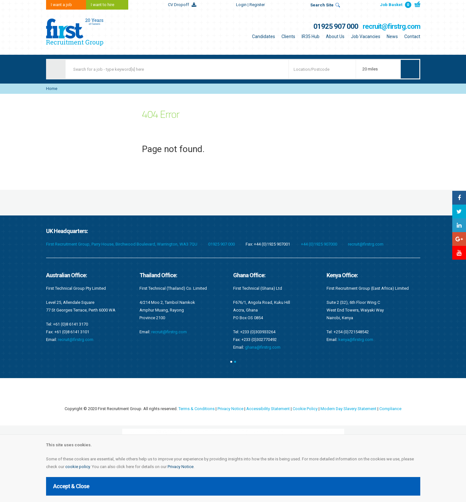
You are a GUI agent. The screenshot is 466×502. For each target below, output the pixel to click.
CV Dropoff (178, 4)
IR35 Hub (311, 36)
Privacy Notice (181, 466)
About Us (335, 36)
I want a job (61, 4)
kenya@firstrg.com (355, 339)
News (392, 36)
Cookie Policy (305, 408)
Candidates (263, 36)
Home (51, 88)
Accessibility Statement (268, 408)
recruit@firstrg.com (391, 26)
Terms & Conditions (196, 408)
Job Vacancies (365, 36)
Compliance (391, 408)
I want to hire (102, 4)
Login (250, 4)
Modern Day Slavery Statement (348, 408)
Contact (412, 36)
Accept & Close (71, 486)
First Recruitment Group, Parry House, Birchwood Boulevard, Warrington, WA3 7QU (121, 244)
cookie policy (77, 466)
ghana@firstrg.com (262, 347)
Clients (288, 36)
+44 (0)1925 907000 (319, 244)
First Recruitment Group (86, 32)
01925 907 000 (335, 26)
